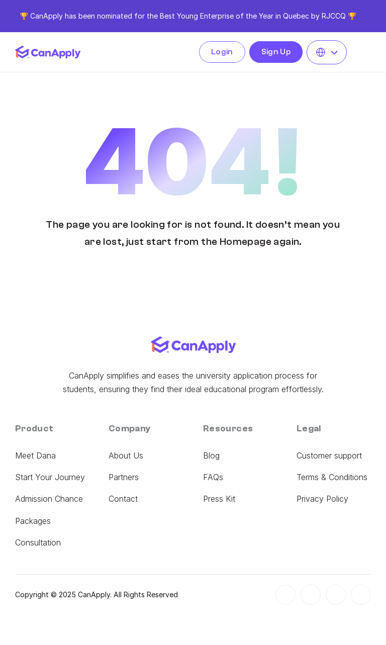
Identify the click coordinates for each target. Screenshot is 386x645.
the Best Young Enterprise (190, 16)
